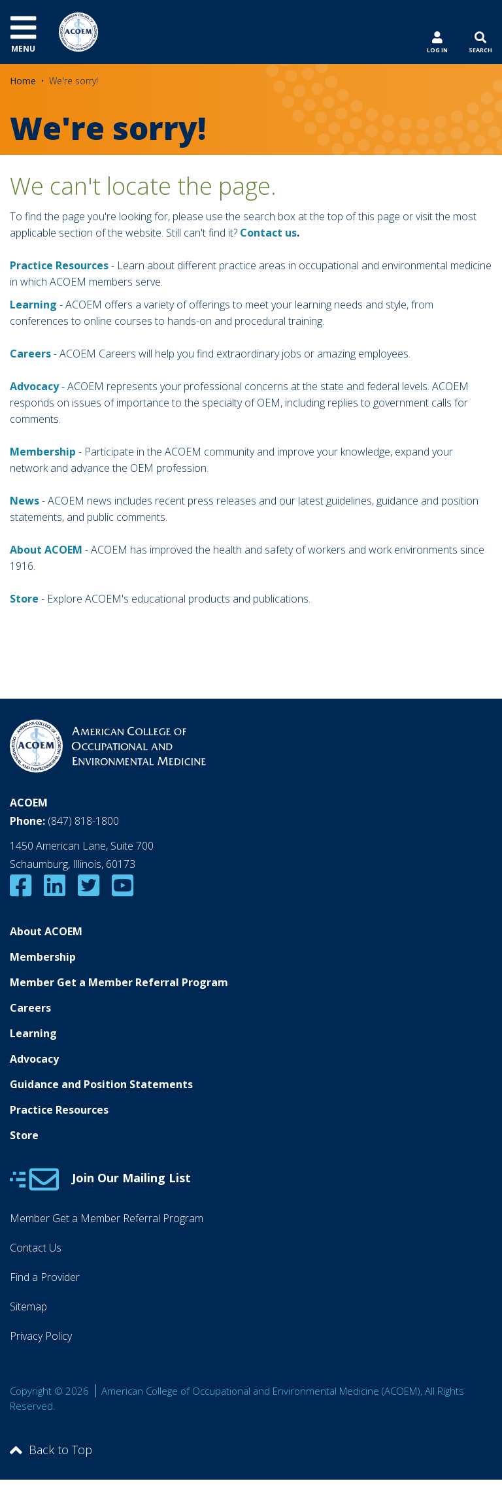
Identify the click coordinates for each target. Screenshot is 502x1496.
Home (23, 81)
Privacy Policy (41, 1336)
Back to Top (51, 1449)
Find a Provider (45, 1277)
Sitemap (28, 1306)
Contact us (268, 232)
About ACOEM (46, 549)
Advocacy (34, 1059)
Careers (30, 1008)
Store (24, 1135)
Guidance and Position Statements (101, 1084)
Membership (43, 451)
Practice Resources (59, 265)
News (24, 500)
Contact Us (35, 1247)
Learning (33, 304)
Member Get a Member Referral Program (119, 982)
